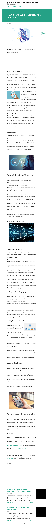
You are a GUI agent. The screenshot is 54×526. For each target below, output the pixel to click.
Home (8, 6)
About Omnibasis (13, 6)
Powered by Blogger (27, 523)
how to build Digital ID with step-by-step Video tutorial (25, 446)
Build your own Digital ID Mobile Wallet (14, 445)
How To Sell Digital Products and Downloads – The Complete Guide (19, 490)
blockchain (42, 31)
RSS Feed (19, 6)
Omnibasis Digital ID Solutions (20, 448)
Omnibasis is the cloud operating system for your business (22, 2)
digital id (42, 32)
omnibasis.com (10, 458)
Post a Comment (12, 502)
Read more (31, 502)
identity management (43, 33)
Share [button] (41, 26)
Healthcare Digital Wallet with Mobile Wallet (18, 508)
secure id (42, 34)
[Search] (43, 2)
